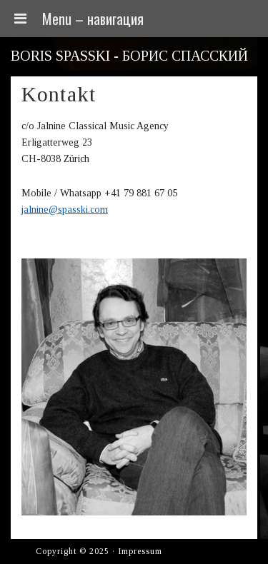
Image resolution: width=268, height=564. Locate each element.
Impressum (140, 551)
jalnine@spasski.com (64, 209)
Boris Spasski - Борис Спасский (129, 56)
